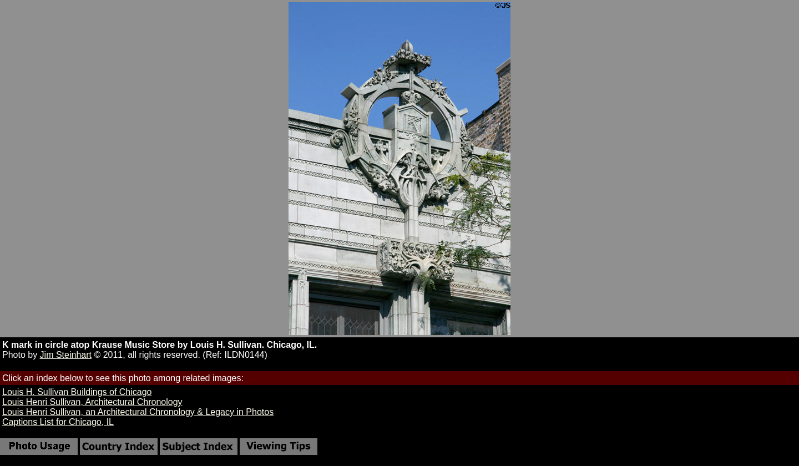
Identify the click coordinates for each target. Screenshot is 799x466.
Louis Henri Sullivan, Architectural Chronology (92, 402)
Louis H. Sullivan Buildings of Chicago (76, 392)
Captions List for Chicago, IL (58, 422)
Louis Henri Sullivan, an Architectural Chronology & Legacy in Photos (138, 412)
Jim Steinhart (66, 354)
